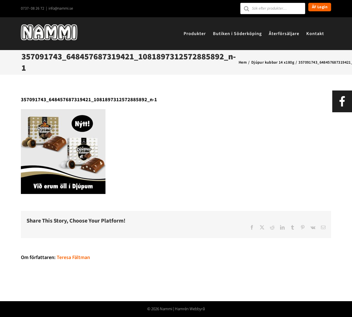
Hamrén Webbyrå (190, 309)
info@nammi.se (61, 8)
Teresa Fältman (73, 257)
